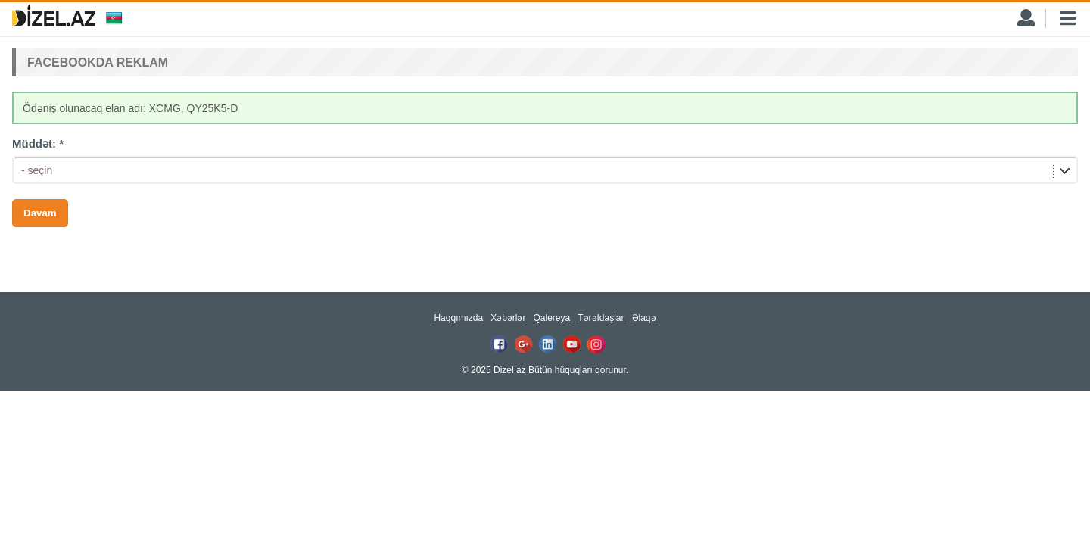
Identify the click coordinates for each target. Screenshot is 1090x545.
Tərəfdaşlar (601, 318)
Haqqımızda (458, 318)
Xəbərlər (507, 318)
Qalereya (551, 318)
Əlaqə (644, 318)
